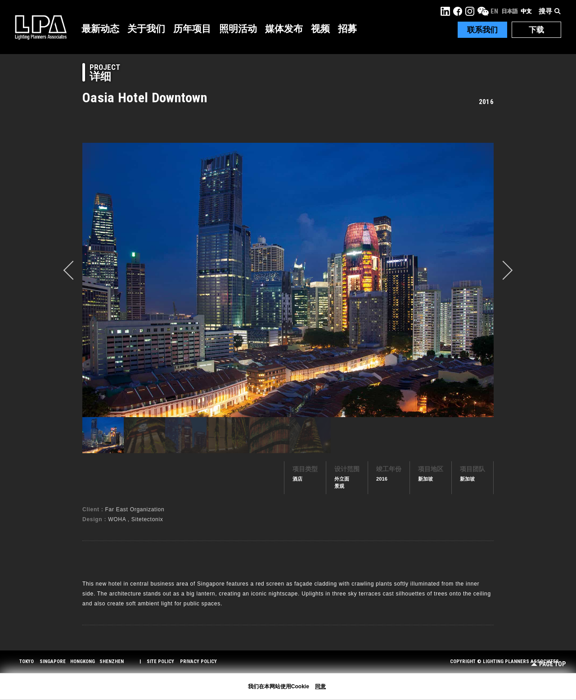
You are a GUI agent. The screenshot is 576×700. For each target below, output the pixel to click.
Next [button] (503, 270)
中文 (526, 11)
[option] (288, 279)
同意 (320, 686)
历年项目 (192, 28)
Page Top (548, 664)
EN (494, 11)
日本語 (509, 11)
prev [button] (72, 270)
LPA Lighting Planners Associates (40, 27)
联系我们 (482, 29)
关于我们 (146, 28)
